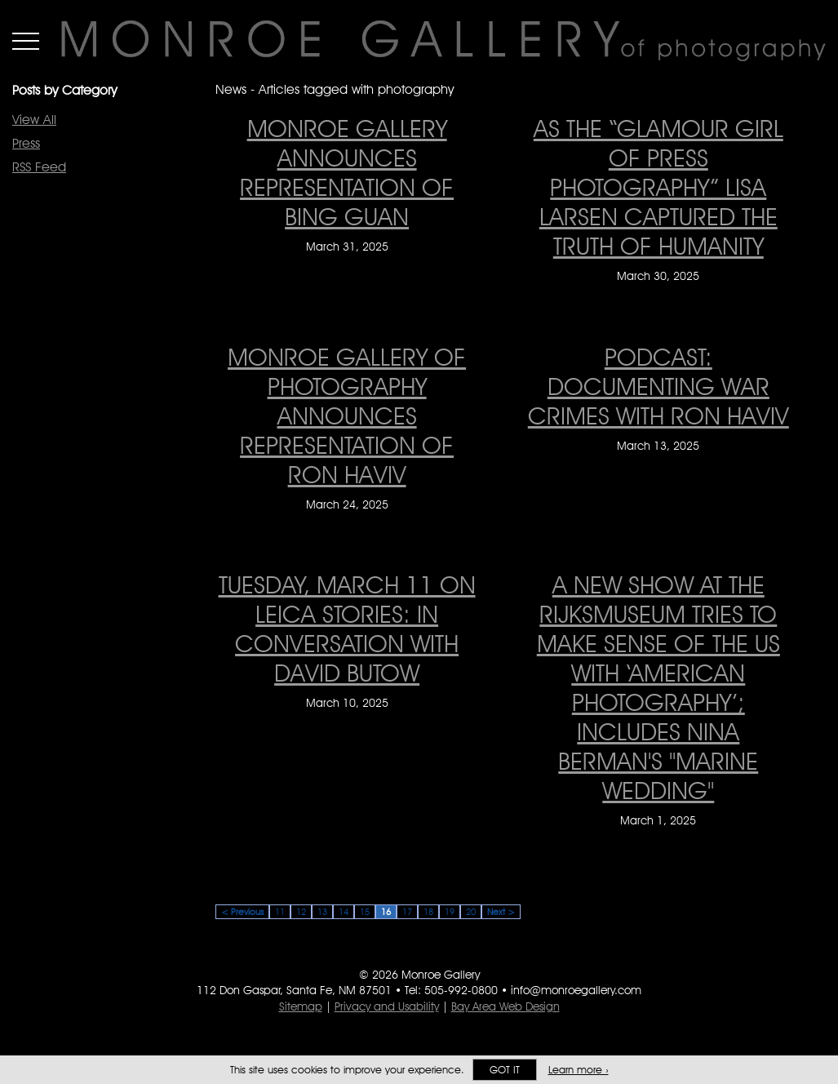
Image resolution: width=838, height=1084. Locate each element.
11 (280, 911)
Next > (501, 911)
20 (471, 911)
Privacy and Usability (387, 1006)
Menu (25, 40)
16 (386, 911)
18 (428, 911)
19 (449, 911)
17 (407, 911)
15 (365, 911)
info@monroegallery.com (576, 990)
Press (26, 143)
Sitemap (300, 1006)
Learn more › (578, 1070)
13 (322, 911)
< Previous (242, 911)
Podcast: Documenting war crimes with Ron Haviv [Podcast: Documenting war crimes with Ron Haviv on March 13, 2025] (658, 386)
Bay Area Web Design (505, 1006)
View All (34, 119)
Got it (505, 1070)
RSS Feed (39, 167)
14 (343, 911)
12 (301, 911)
